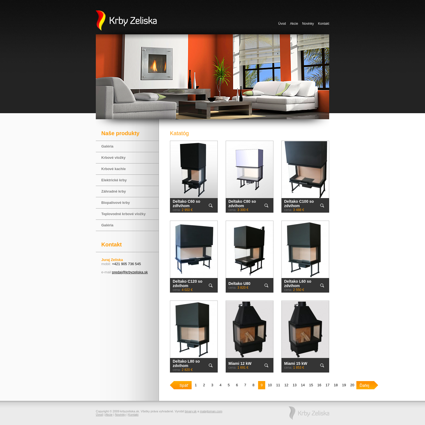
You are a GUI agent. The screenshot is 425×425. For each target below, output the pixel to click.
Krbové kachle (113, 169)
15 (311, 385)
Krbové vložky (113, 157)
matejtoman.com (211, 411)
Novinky (308, 24)
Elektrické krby (114, 180)
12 (286, 385)
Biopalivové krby (115, 203)
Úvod (282, 24)
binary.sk (191, 411)
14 (303, 385)
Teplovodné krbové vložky (123, 214)
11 (278, 385)
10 (270, 385)
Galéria (107, 146)
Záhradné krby (113, 191)
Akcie (294, 24)
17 (327, 385)
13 (295, 385)
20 (352, 385)
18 (336, 385)
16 (319, 385)
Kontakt (323, 24)
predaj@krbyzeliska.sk (130, 272)
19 (344, 385)
